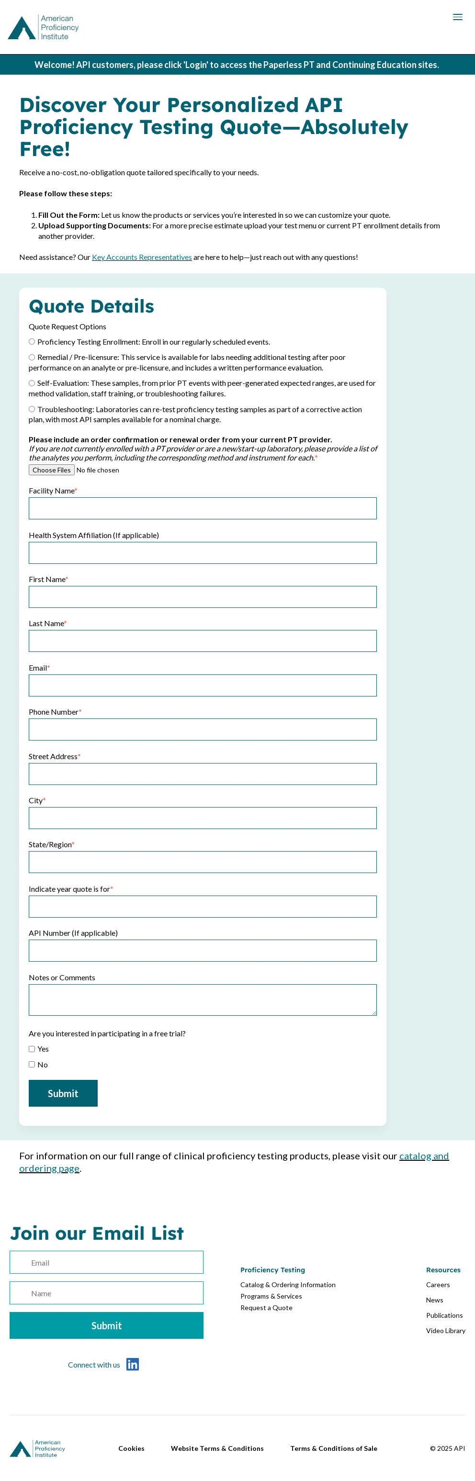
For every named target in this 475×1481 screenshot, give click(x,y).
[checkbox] (203, 380)
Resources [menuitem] (443, 1270)
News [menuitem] (434, 1300)
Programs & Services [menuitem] (271, 1296)
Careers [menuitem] (438, 1284)
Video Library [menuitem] (445, 1330)
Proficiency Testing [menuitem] (272, 1270)
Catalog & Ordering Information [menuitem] (288, 1284)
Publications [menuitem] (444, 1315)
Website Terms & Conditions (217, 1448)
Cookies (131, 1448)
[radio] (203, 341)
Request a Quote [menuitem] (266, 1307)
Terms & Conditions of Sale (333, 1448)
